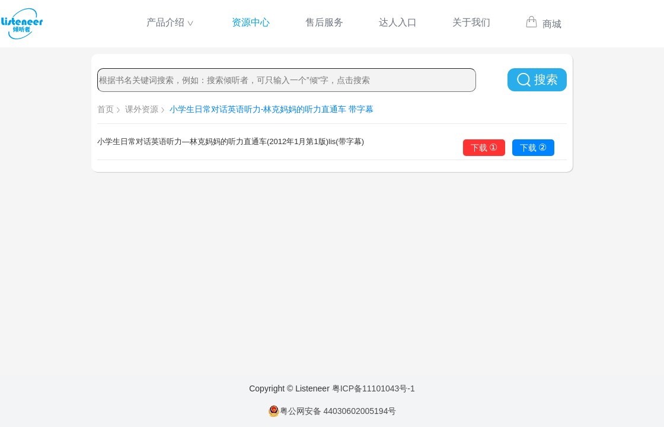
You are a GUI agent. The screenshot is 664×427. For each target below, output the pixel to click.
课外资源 (141, 109)
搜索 (537, 80)
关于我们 (471, 22)
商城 (543, 24)
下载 (484, 147)
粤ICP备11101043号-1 (373, 388)
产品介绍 (165, 22)
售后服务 (324, 22)
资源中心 (251, 22)
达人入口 (398, 22)
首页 (105, 109)
